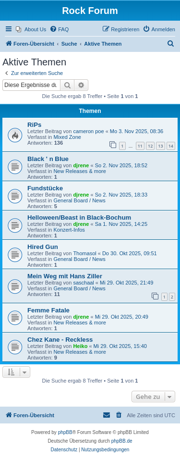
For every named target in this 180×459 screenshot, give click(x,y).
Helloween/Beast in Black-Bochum (79, 217)
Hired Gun (42, 246)
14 (170, 146)
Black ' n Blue (48, 158)
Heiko (80, 346)
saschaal (83, 282)
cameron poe (88, 131)
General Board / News (79, 200)
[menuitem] (31, 29)
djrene (81, 165)
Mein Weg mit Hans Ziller (64, 276)
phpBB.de (121, 441)
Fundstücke (45, 188)
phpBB (65, 432)
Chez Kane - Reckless (60, 339)
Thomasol (84, 253)
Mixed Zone (67, 137)
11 (140, 146)
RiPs (34, 124)
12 (150, 146)
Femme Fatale (48, 310)
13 (160, 146)
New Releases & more (79, 171)
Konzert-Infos (68, 230)
